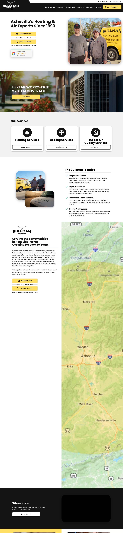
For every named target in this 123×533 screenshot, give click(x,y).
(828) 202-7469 (116, 1)
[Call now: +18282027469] (23, 42)
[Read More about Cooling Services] (61, 147)
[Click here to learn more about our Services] (26, 97)
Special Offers (50, 7)
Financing (80, 7)
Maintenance (70, 7)
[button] (21, 53)
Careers (98, 7)
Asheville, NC (104, 1)
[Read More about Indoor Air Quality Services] (96, 147)
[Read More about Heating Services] (27, 147)
